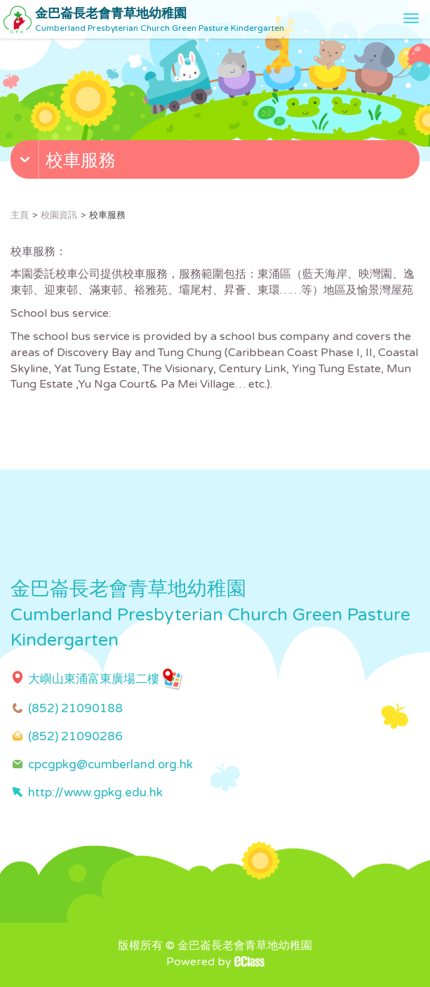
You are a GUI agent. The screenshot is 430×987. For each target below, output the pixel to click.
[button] (217, 163)
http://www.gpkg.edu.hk (95, 792)
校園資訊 (59, 215)
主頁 (20, 215)
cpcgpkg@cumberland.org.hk (110, 764)
